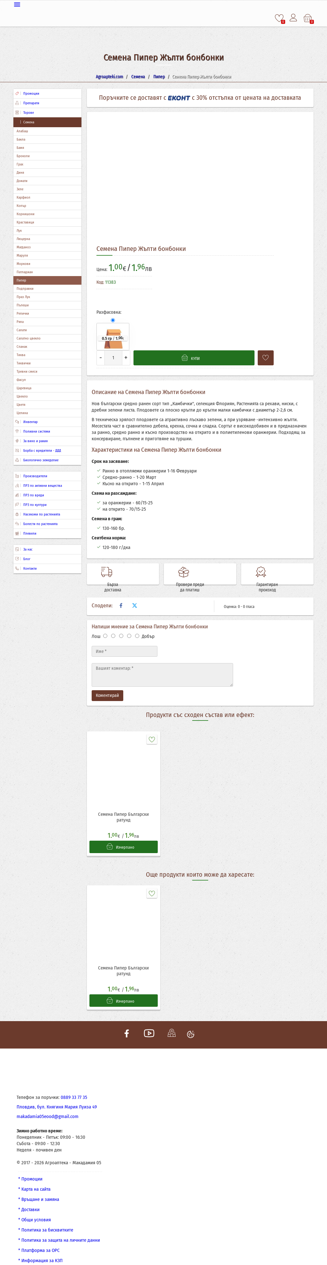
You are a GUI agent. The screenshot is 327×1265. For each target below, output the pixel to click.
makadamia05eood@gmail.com (48, 1105)
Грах (20, 164)
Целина (22, 412)
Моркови (23, 263)
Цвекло (22, 396)
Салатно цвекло (29, 338)
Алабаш (22, 130)
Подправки (25, 288)
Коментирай (107, 682)
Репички (23, 313)
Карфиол (23, 197)
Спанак (22, 346)
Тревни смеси (27, 371)
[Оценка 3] (121, 623)
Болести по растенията (36, 523)
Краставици (25, 222)
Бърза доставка (132, 571)
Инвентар (26, 421)
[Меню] (163, 4)
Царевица (24, 387)
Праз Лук (23, 296)
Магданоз (24, 247)
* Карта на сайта (34, 1178)
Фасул (21, 379)
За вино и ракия (31, 440)
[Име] (125, 638)
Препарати (27, 102)
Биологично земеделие (36, 459)
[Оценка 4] (129, 623)
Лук (19, 230)
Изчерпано (120, 834)
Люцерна (23, 238)
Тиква (21, 354)
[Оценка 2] (113, 623)
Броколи (23, 155)
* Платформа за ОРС (39, 1239)
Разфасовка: (108, 311)
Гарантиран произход (286, 571)
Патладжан (25, 271)
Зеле (20, 188)
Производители (31, 475)
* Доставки (29, 1199)
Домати (22, 180)
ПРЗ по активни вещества (38, 485)
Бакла (21, 139)
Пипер (21, 280)
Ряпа (20, 321)
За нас (24, 549)
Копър (21, 205)
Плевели (25, 533)
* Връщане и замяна (38, 1188)
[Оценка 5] (137, 623)
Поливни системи (32, 431)
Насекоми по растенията (37, 514)
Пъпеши (23, 305)
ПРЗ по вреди (29, 495)
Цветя (21, 404)
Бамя (20, 147)
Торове (24, 112)
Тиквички (24, 363)
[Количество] (113, 357)
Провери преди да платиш (208, 571)
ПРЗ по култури (31, 504)
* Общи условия (34, 1209)
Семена (24, 122)
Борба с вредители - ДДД (38, 450)
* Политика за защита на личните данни (59, 1229)
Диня (20, 172)
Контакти (26, 568)
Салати (22, 329)
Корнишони (25, 213)
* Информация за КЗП (40, 1250)
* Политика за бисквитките (45, 1219)
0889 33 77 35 (74, 1086)
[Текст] (162, 662)
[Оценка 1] (105, 623)
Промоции (27, 93)
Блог (22, 558)
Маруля (22, 255)
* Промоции (30, 1168)
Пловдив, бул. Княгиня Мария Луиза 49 (57, 1096)
